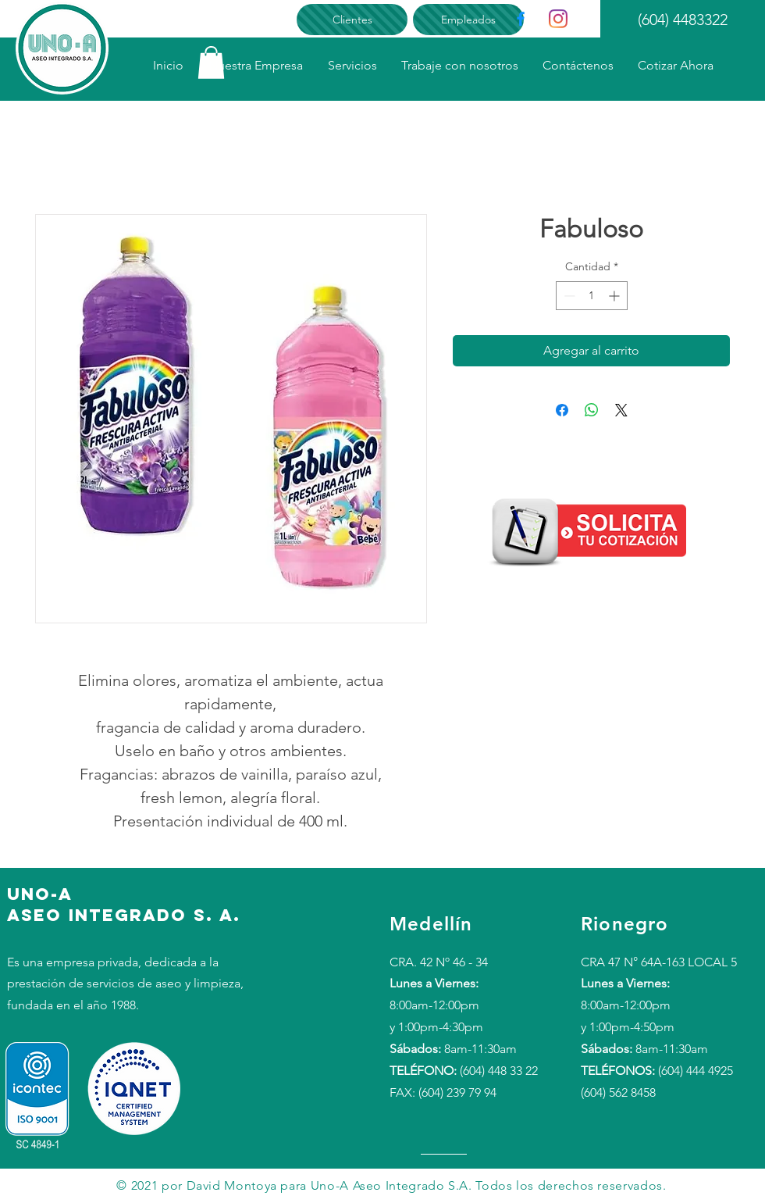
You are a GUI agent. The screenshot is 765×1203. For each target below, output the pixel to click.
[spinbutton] (592, 295)
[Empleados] (468, 19)
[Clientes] (352, 19)
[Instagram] (558, 18)
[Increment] (615, 295)
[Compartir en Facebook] (562, 410)
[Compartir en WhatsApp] (591, 410)
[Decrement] (568, 295)
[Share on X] (621, 410)
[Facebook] (520, 18)
